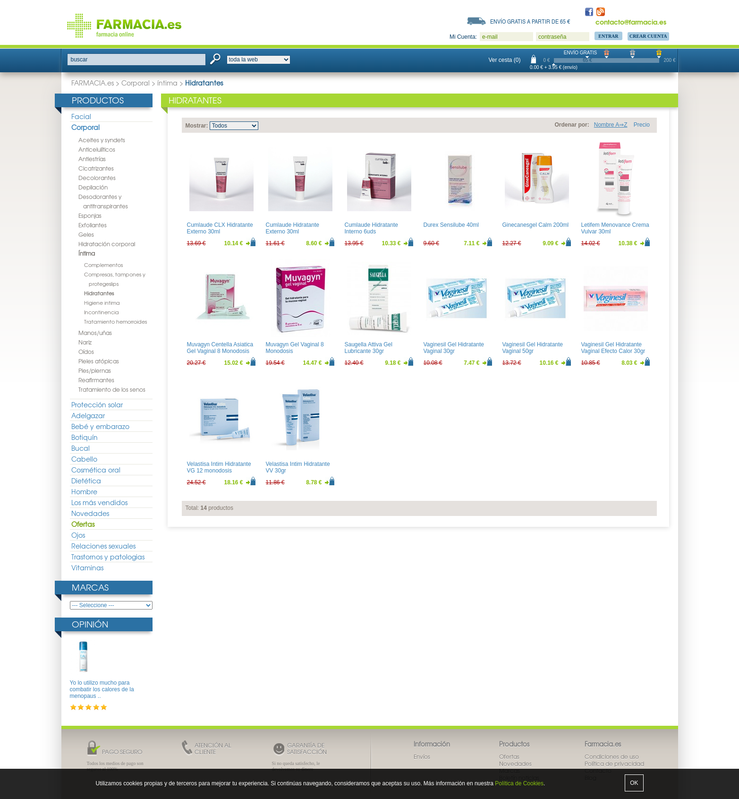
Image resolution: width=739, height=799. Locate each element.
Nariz (85, 342)
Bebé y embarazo (100, 426)
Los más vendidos (99, 502)
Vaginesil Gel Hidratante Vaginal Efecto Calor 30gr (613, 347)
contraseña (552, 37)
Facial (81, 116)
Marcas (90, 587)
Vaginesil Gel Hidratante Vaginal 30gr (454, 347)
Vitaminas (87, 567)
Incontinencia (101, 312)
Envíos (422, 756)
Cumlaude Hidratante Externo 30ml (292, 228)
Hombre (84, 491)
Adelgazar (88, 415)
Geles (86, 234)
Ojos (78, 535)
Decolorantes (97, 177)
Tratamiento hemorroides (115, 321)
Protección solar (97, 404)
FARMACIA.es (92, 82)
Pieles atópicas (98, 361)
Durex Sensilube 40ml (451, 225)
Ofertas (82, 524)
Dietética (86, 480)
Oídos (86, 351)
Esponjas (90, 215)
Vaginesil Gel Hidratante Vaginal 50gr (532, 347)
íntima (167, 82)
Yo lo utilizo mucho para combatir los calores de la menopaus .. (102, 689)
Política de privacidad (614, 763)
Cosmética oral (95, 469)
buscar (79, 59)
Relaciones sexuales (103, 545)
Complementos (103, 264)
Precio (642, 124)
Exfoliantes (92, 225)
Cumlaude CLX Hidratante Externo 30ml (220, 228)
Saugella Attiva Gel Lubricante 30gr (368, 347)
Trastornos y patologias (107, 556)
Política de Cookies (519, 783)
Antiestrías (92, 159)
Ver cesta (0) (505, 60)
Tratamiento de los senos (111, 389)
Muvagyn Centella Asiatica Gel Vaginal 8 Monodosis (220, 347)
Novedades (90, 513)
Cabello (84, 459)
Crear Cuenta (648, 36)
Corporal (135, 82)
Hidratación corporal (106, 244)
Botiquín (84, 437)
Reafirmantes (96, 380)
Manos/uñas (95, 332)
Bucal (80, 448)
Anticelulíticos (96, 149)
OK (634, 783)
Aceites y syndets (101, 140)
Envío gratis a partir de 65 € (530, 21)
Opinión (90, 624)
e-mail (490, 37)
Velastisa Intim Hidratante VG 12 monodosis (219, 467)
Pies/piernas (94, 370)
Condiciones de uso (612, 756)
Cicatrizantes (96, 168)
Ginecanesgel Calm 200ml (535, 225)
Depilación (93, 187)
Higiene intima (102, 302)
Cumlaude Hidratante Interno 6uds (371, 228)
